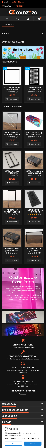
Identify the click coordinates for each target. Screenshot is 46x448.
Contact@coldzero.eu (16, 2)
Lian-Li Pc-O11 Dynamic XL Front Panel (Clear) (12, 212)
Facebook (23, 394)
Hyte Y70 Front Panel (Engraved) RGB (12, 134)
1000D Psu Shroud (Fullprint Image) (34, 133)
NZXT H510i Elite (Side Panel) (34, 250)
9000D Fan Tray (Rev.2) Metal (12, 172)
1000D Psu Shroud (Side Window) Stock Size (11, 251)
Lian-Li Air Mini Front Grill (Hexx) (34, 88)
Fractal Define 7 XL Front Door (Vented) (34, 212)
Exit (13, 443)
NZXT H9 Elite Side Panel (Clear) (12, 88)
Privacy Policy (33, 438)
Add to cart (11, 99)
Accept (33, 443)
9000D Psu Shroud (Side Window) (34, 172)
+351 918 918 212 (18, 6)
